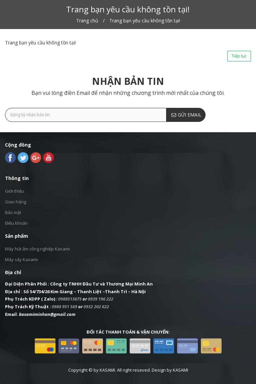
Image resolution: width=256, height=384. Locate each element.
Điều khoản (16, 223)
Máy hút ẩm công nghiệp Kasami (37, 249)
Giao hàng (15, 202)
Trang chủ (87, 20)
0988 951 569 (64, 307)
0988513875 (70, 299)
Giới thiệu (14, 191)
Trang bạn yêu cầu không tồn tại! (144, 20)
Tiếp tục (239, 56)
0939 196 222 (100, 299)
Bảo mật (13, 212)
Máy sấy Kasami (21, 259)
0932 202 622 (96, 307)
